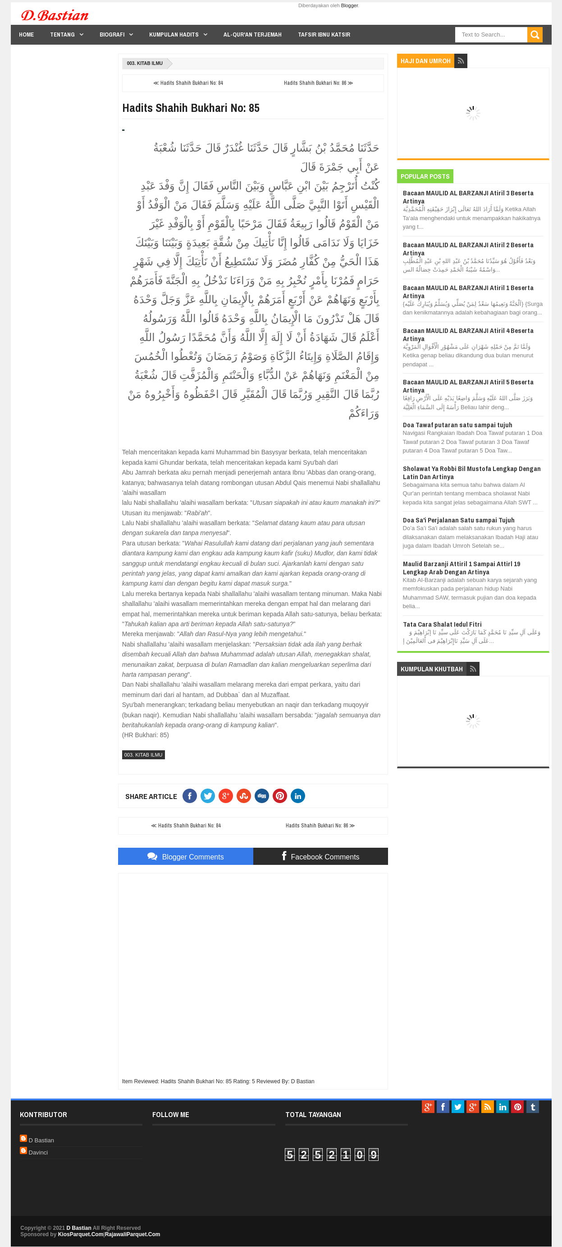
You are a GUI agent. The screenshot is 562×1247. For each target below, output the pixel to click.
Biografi (112, 34)
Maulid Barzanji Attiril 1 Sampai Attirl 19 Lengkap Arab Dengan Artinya (461, 568)
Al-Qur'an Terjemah (253, 34)
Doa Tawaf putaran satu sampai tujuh (457, 425)
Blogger (349, 5)
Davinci (38, 1152)
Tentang (62, 34)
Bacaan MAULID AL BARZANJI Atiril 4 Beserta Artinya (468, 334)
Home (26, 34)
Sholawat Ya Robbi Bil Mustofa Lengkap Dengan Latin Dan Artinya (472, 472)
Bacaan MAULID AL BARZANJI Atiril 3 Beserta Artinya (468, 197)
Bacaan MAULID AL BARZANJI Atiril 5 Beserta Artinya (468, 386)
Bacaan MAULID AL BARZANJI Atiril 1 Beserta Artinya (468, 291)
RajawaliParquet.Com (132, 1234)
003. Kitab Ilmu (145, 63)
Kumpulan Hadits (174, 34)
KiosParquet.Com (81, 1234)
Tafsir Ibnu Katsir (324, 34)
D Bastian (41, 1140)
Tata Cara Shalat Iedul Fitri (442, 624)
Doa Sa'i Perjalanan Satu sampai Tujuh (459, 520)
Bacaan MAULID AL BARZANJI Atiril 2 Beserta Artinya (468, 249)
